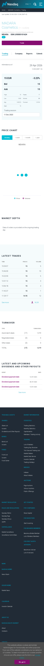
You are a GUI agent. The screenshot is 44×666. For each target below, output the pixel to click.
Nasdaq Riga (6, 516)
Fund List (5, 455)
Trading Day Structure (30, 447)
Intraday (7, 138)
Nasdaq (10, 4)
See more (5, 302)
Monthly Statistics (29, 428)
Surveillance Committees (9, 535)
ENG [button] (27, 4)
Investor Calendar (29, 459)
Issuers (4, 428)
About (4, 628)
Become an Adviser (30, 550)
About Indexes (28, 475)
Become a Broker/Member (32, 533)
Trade (22, 43)
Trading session (10, 110)
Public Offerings (29, 491)
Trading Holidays (29, 462)
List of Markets (28, 444)
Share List (5, 425)
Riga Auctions (28, 485)
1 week (17, 138)
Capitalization (28, 431)
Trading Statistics (29, 425)
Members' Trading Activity (32, 434)
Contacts (4, 631)
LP (3, 37)
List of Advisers (29, 553)
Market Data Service (30, 456)
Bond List (5, 442)
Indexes (26, 472)
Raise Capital (28, 513)
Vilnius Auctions (29, 488)
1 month (27, 138)
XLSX (37, 302)
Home (3, 10)
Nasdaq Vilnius (6, 519)
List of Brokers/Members (31, 536)
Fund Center (5, 460)
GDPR (4, 522)
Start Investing (28, 523)
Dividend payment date (10, 377)
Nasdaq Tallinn (6, 513)
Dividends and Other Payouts (11, 431)
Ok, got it (22, 662)
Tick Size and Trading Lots (32, 450)
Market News (6, 590)
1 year (38, 138)
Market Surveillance (8, 532)
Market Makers (28, 453)
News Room (5, 574)
